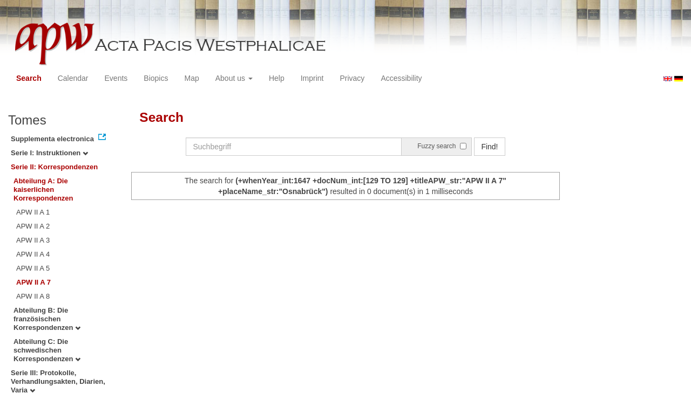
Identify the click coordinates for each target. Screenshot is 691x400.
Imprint (312, 78)
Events (116, 78)
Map (191, 78)
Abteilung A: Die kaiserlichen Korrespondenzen (43, 189)
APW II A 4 (33, 254)
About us (234, 78)
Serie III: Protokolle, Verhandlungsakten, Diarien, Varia (58, 381)
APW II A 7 (33, 282)
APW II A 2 (33, 226)
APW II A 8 (33, 296)
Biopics (156, 78)
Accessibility (401, 78)
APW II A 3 (33, 240)
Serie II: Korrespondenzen (54, 167)
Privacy (352, 78)
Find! (489, 146)
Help (276, 78)
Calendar (73, 78)
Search (29, 78)
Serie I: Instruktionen (49, 153)
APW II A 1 (33, 212)
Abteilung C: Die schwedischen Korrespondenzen (46, 350)
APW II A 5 (33, 268)
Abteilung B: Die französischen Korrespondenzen (46, 319)
